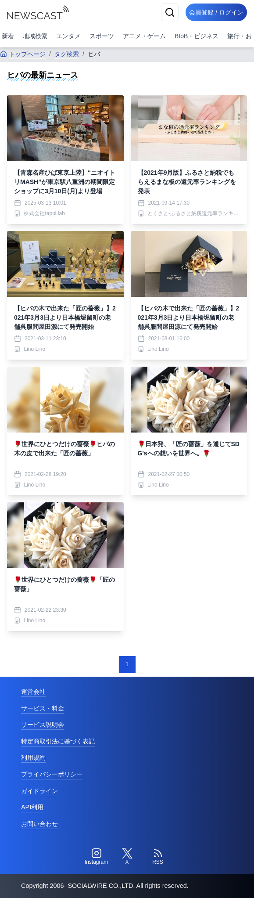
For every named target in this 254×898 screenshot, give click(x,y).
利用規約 (33, 757)
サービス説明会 (42, 724)
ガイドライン (39, 790)
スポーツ (101, 36)
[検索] (170, 12)
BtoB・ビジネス (196, 36)
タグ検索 (66, 54)
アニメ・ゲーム (144, 36)
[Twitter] (127, 856)
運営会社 (33, 691)
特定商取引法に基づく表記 (58, 741)
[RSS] (158, 856)
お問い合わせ (39, 823)
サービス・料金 (42, 708)
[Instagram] (96, 856)
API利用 (32, 807)
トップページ (23, 54)
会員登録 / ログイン (216, 12)
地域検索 (35, 36)
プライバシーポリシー (51, 774)
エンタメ (68, 36)
